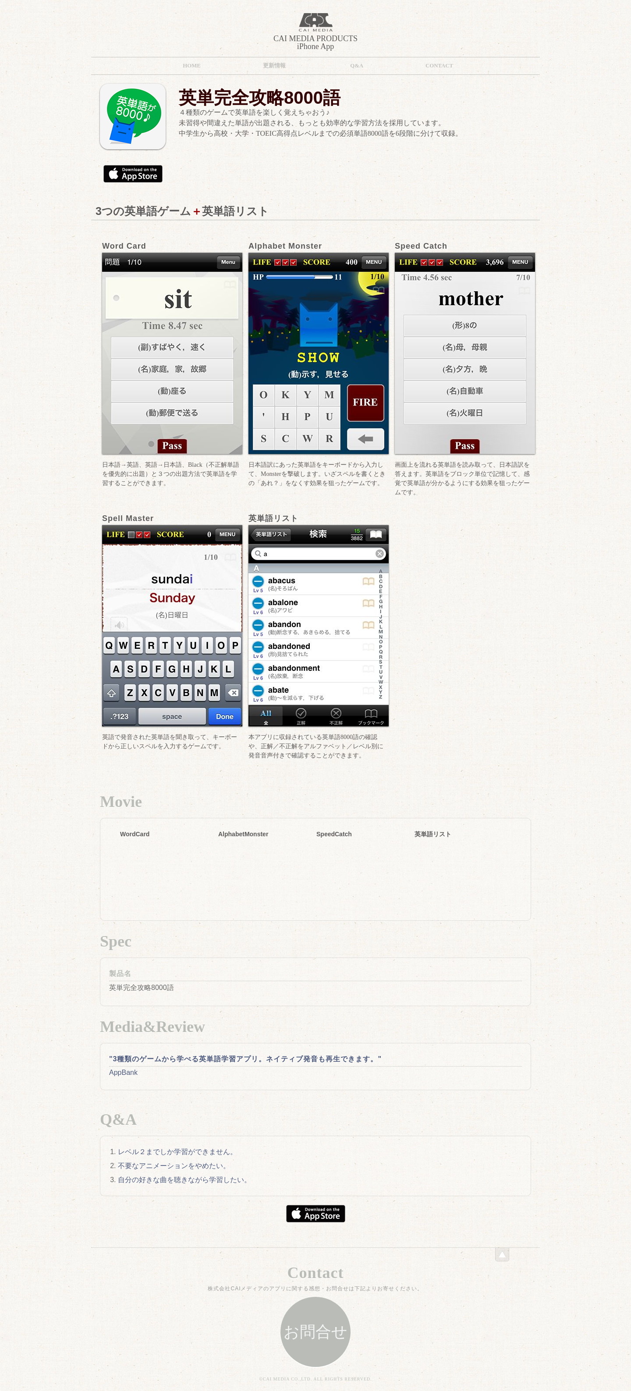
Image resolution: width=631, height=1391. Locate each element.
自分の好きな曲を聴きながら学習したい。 (184, 1179)
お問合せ (315, 1332)
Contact (439, 66)
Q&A (356, 66)
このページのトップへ (502, 1254)
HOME (192, 66)
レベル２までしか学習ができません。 (177, 1151)
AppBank (123, 1072)
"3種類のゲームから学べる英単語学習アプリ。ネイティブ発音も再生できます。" (245, 1059)
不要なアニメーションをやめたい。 (174, 1165)
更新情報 (274, 66)
